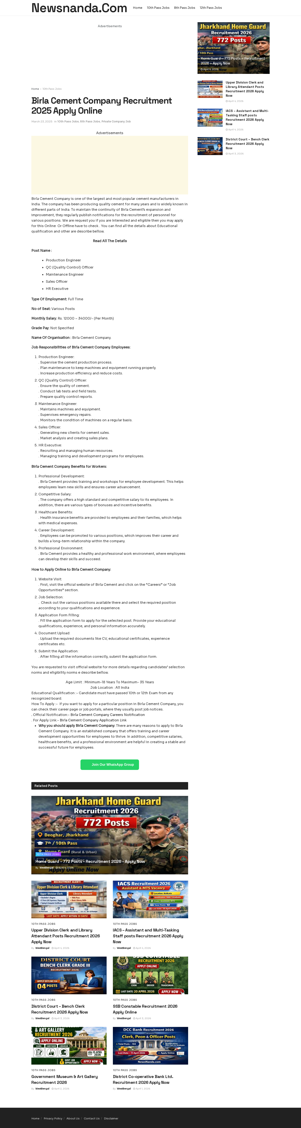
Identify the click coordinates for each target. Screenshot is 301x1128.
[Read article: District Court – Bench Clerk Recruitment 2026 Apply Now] (69, 975)
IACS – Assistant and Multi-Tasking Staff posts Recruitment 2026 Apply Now (148, 935)
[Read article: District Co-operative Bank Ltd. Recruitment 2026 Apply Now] (150, 1046)
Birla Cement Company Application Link (93, 720)
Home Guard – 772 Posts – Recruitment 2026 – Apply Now (90, 861)
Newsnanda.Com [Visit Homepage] (79, 8)
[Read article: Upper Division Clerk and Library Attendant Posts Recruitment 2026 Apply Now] (69, 899)
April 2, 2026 (60, 1088)
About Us (73, 1118)
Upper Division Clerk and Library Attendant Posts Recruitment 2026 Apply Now (65, 935)
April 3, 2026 (61, 1018)
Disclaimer (111, 1118)
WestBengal (47, 867)
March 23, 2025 (41, 121)
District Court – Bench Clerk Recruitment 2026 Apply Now (247, 143)
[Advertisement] (109, 57)
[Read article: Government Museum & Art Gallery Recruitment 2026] (69, 1046)
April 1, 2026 (141, 1088)
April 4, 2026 (65, 867)
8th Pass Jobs (184, 8)
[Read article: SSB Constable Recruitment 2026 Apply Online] (150, 975)
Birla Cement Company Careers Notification (107, 715)
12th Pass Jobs (211, 8)
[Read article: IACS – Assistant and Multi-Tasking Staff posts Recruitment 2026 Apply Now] (150, 899)
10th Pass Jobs (158, 8)
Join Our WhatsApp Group (113, 764)
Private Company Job (116, 121)
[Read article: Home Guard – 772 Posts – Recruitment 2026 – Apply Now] (109, 835)
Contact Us (92, 1118)
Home (137, 8)
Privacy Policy (53, 1118)
